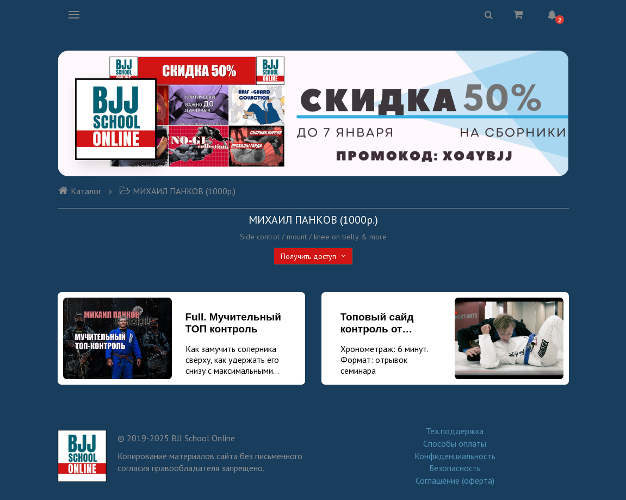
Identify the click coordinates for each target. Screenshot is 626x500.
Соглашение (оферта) (455, 480)
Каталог (79, 191)
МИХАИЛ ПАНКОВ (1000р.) (177, 191)
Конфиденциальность (454, 455)
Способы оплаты (454, 443)
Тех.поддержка (455, 430)
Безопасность (455, 467)
